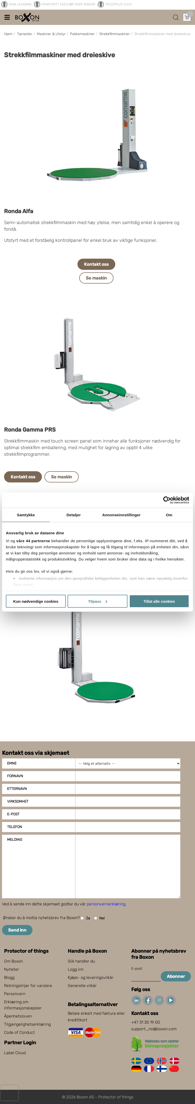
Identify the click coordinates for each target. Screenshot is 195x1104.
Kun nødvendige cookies (35, 601)
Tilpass (97, 601)
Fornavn (15, 776)
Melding (14, 839)
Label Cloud (15, 1052)
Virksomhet (17, 801)
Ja (85, 918)
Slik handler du (81, 961)
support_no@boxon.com (154, 1028)
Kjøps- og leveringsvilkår (90, 977)
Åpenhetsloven (18, 1016)
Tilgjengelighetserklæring (27, 1024)
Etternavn (17, 789)
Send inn (17, 930)
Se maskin (96, 278)
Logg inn (76, 969)
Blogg (9, 977)
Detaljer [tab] (74, 514)
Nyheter (11, 969)
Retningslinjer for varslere (28, 985)
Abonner (176, 976)
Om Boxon (13, 961)
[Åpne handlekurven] (187, 17)
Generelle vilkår (82, 985)
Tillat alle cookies (159, 601)
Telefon (14, 827)
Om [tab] (169, 514)
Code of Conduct (19, 1032)
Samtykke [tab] (26, 514)
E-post (13, 814)
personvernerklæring (106, 904)
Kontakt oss (96, 264)
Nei (99, 918)
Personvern (14, 993)
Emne (12, 763)
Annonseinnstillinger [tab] (121, 514)
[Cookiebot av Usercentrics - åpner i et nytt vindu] (167, 500)
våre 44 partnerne (33, 541)
